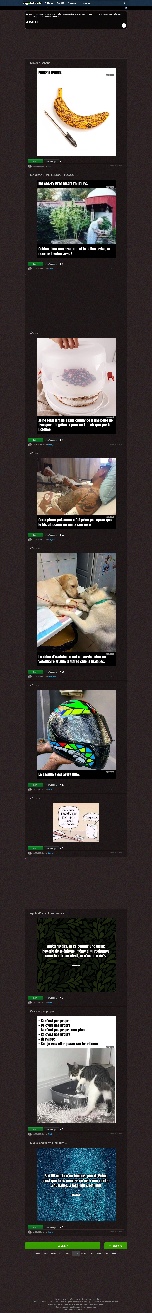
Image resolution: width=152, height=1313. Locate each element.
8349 (91, 1253)
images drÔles (45, 8)
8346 (114, 1253)
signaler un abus (116, 165)
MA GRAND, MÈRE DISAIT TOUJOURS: (54, 174)
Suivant (62, 1245)
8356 (38, 1253)
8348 (98, 1253)
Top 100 (60, 3)
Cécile (50, 853)
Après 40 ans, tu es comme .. (48, 913)
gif (35, 8)
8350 (83, 1253)
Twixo (50, 166)
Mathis (50, 269)
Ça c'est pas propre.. (43, 1011)
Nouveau (72, 3)
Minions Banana (40, 63)
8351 (76, 1253)
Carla (50, 789)
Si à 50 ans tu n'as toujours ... (48, 1142)
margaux (51, 540)
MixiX (50, 1134)
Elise (50, 1002)
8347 (106, 1253)
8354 (53, 1253)
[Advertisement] (76, 44)
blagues (28, 8)
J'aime (35, 162)
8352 (68, 1253)
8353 (61, 1253)
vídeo (55, 8)
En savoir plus (32, 22)
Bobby (50, 445)
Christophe (52, 676)
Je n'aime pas (51, 162)
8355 (46, 1253)
